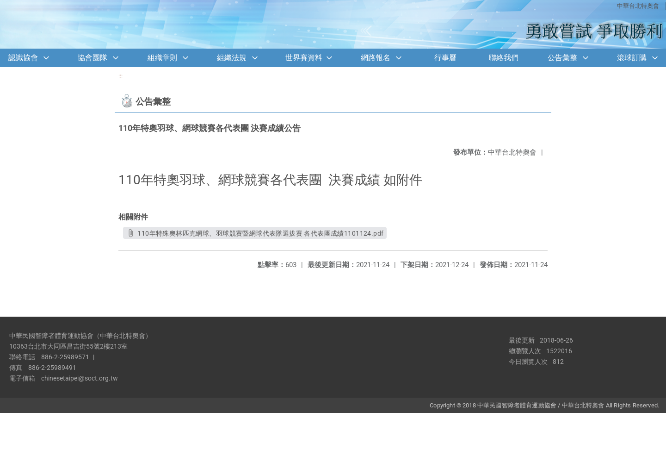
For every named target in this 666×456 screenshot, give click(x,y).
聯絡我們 (503, 57)
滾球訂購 (632, 57)
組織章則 (162, 57)
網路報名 (375, 57)
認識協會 (23, 57)
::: (120, 76)
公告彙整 (562, 57)
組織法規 (232, 57)
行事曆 (445, 57)
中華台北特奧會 (638, 5)
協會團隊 (92, 57)
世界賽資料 (303, 57)
